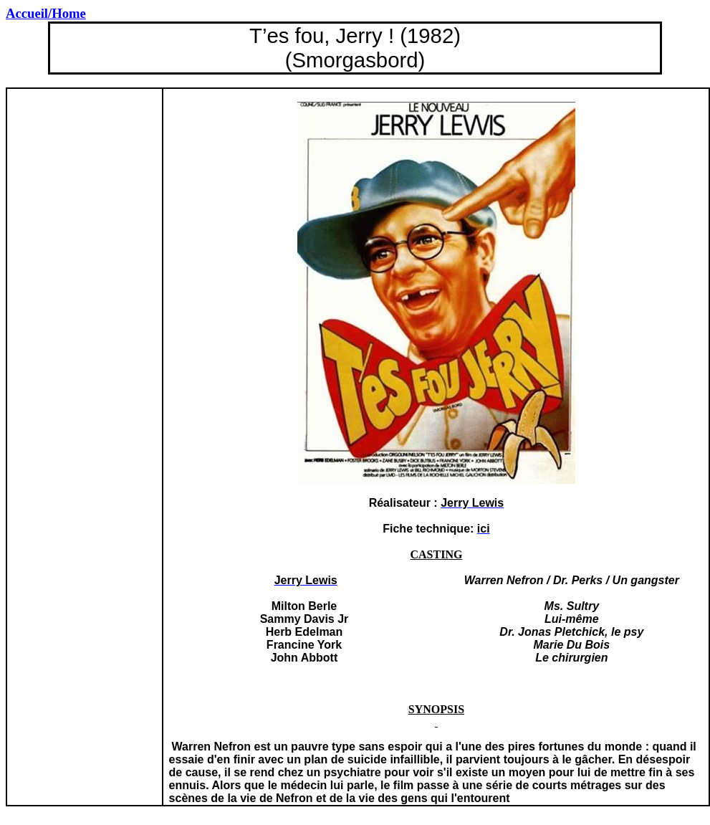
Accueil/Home (46, 13)
